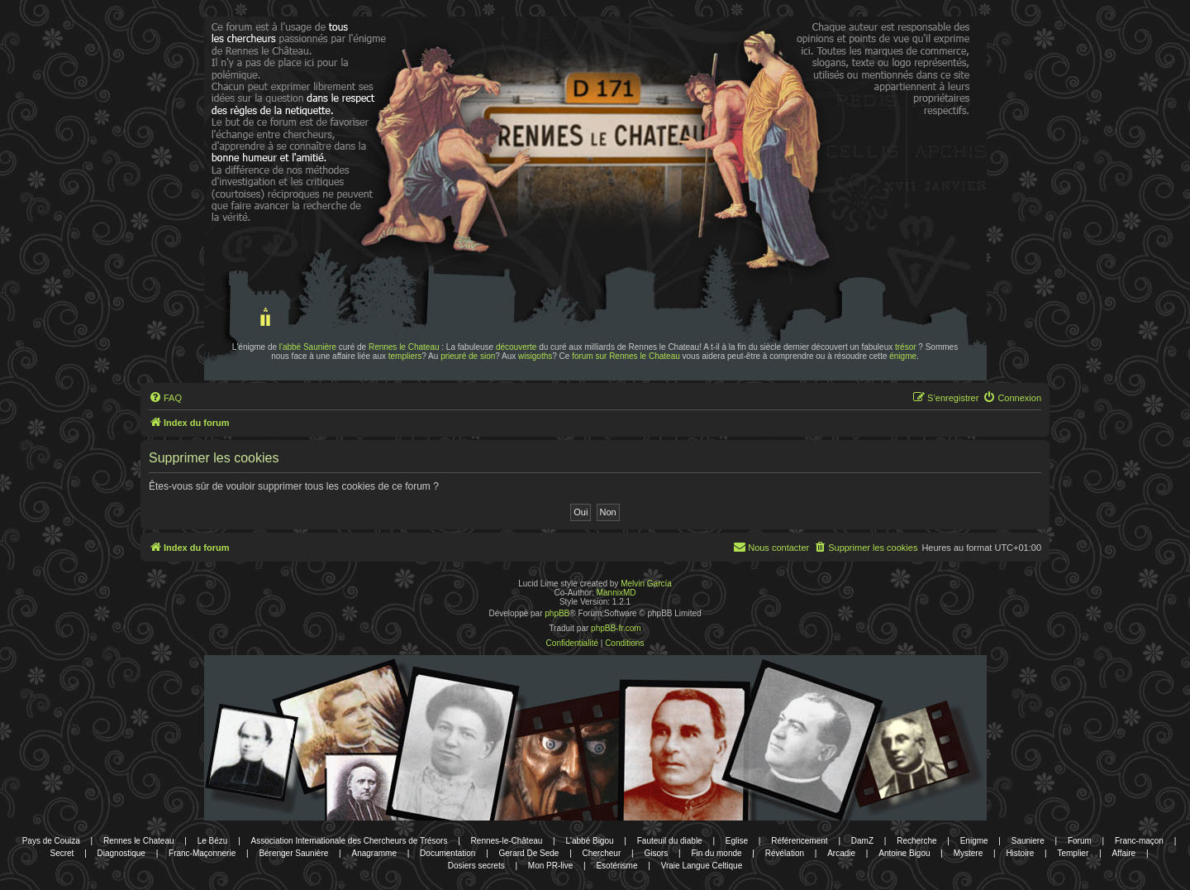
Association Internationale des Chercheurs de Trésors (349, 840)
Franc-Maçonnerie (202, 853)
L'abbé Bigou (589, 840)
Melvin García (646, 583)
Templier (1072, 853)
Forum (1080, 840)
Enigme (974, 840)
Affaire (1123, 853)
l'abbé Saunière (307, 347)
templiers (405, 356)
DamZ (862, 840)
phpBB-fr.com (616, 628)
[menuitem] (165, 398)
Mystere (968, 853)
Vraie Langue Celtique (702, 865)
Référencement (799, 840)
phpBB (557, 613)
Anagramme (373, 853)
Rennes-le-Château (507, 840)
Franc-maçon (1139, 840)
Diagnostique (121, 853)
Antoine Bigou (904, 853)
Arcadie (841, 853)
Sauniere (1028, 840)
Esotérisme (616, 865)
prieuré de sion (467, 356)
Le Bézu (213, 840)
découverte (516, 347)
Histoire (1020, 853)
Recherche (916, 840)
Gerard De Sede (529, 853)
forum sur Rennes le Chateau (626, 356)
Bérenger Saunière (293, 853)
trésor (905, 347)
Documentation (447, 853)
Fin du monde (716, 853)
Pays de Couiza (51, 840)
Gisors (656, 853)
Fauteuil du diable (669, 840)
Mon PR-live (550, 865)
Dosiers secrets (476, 865)
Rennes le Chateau (404, 347)
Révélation (784, 853)
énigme (902, 356)
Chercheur (602, 853)
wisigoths (535, 356)
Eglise (737, 840)
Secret (62, 853)
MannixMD (616, 592)
